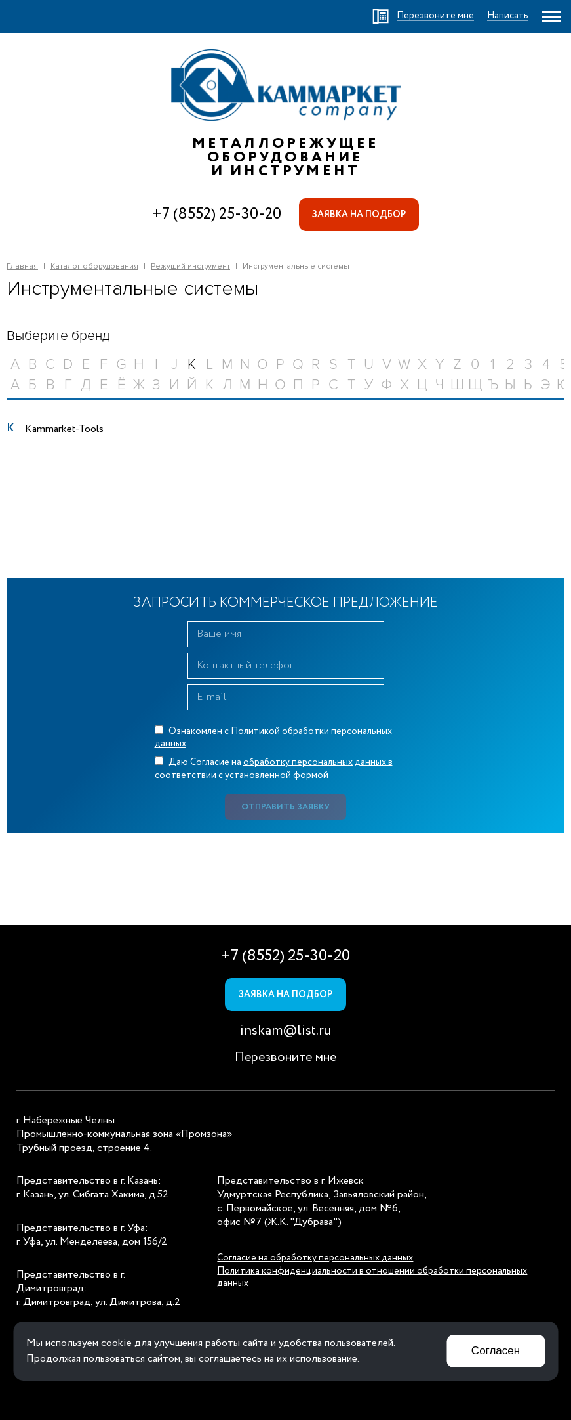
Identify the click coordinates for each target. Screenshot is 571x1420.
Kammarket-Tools (64, 429)
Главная (22, 266)
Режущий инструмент (190, 266)
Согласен (495, 1351)
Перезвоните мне (285, 1057)
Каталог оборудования (94, 266)
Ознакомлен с (273, 738)
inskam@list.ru (285, 1031)
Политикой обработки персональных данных (273, 738)
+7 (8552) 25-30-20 (216, 214)
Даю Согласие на (274, 769)
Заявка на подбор (359, 214)
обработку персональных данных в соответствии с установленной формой (274, 769)
